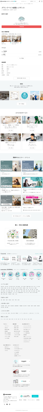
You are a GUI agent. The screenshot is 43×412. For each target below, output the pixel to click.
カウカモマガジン (27, 341)
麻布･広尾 (6, 286)
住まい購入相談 (26, 331)
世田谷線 (17, 289)
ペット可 (20, 313)
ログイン (33, 1)
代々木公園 (38, 286)
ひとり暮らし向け (25, 313)
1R (1, 319)
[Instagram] (10, 404)
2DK (16, 319)
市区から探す (16, 329)
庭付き (9, 313)
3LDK (25, 319)
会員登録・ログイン (17, 355)
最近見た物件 (7, 329)
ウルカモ (6, 350)
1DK (4, 319)
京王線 (24, 289)
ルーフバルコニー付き (4, 313)
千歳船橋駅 (21, 305)
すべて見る (21, 103)
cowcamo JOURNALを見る (37, 269)
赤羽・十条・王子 (26, 292)
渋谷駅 (9, 305)
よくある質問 (16, 352)
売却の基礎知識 (7, 348)
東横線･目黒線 (28, 286)
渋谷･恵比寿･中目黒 (12, 286)
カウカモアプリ (17, 350)
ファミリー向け (37, 313)
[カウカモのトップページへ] (8, 1)
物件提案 (25, 334)
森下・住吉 (27, 289)
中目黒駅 (28, 305)
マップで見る (21, 58)
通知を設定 (21, 26)
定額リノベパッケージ (27, 336)
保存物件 (6, 331)
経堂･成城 (20, 289)
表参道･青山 (2, 286)
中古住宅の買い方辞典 (27, 338)
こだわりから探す (17, 334)
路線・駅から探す (17, 331)
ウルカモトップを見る (38, 253)
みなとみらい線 (15, 292)
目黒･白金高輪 (18, 286)
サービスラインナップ (27, 327)
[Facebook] (7, 404)
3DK (22, 319)
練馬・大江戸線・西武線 (33, 292)
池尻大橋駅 (12, 305)
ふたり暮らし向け (31, 313)
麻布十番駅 (6, 307)
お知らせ (6, 327)
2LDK (18, 319)
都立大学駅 (25, 305)
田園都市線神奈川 (20, 292)
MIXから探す (16, 336)
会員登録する (35, 396)
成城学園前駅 (16, 305)
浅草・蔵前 (31, 289)
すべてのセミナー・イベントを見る (21, 216)
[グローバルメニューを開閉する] (42, 1)
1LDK (7, 319)
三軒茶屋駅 (2, 305)
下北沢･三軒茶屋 (23, 286)
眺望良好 (17, 313)
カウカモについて (23, 1)
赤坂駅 (32, 305)
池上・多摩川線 (13, 289)
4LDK (31, 319)
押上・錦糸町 (36, 289)
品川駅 (6, 305)
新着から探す (16, 327)
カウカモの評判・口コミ (18, 348)
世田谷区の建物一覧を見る (21, 78)
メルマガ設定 (7, 338)
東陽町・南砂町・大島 (4, 292)
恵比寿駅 (35, 305)
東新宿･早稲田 (3, 289)
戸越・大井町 (8, 289)
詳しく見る (11, 130)
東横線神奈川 (10, 292)
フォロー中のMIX (8, 334)
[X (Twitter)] (4, 404)
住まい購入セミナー (27, 329)
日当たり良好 (13, 313)
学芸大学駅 (2, 307)
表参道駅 (38, 305)
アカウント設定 (7, 336)
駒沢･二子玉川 (33, 286)
